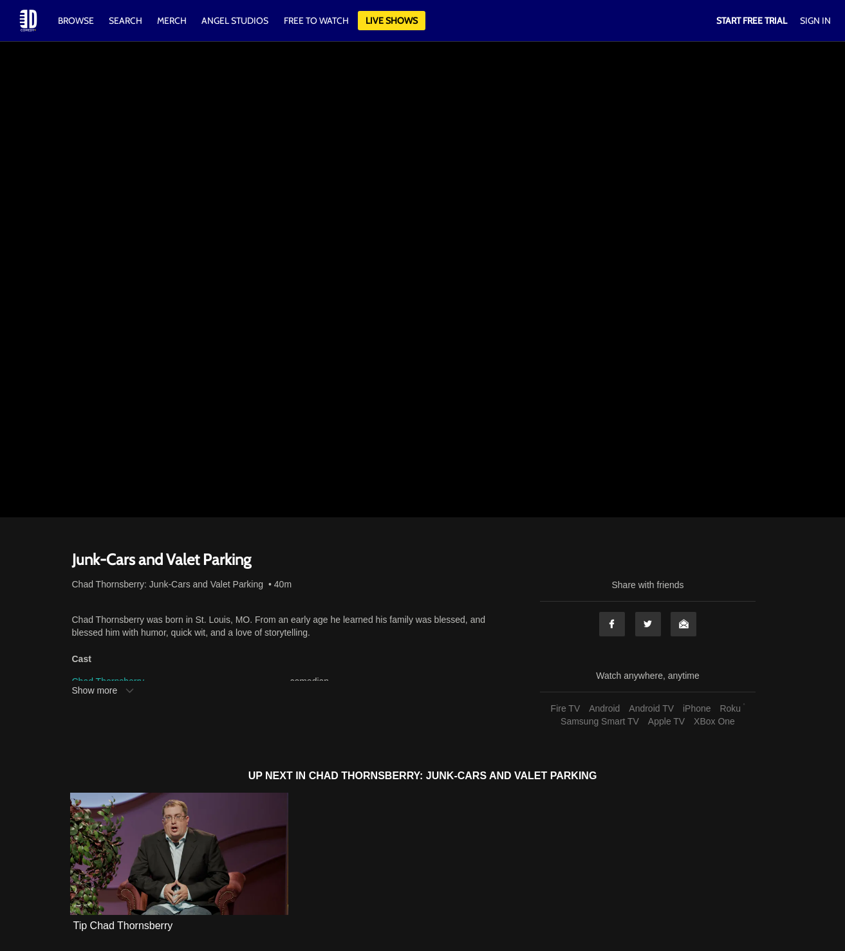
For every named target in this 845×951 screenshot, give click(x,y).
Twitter (648, 624)
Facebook (612, 624)
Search (126, 20)
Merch (172, 20)
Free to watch (316, 20)
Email (683, 624)
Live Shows (392, 20)
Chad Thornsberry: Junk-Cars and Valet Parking (168, 584)
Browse (77, 20)
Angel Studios (234, 20)
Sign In (815, 20)
